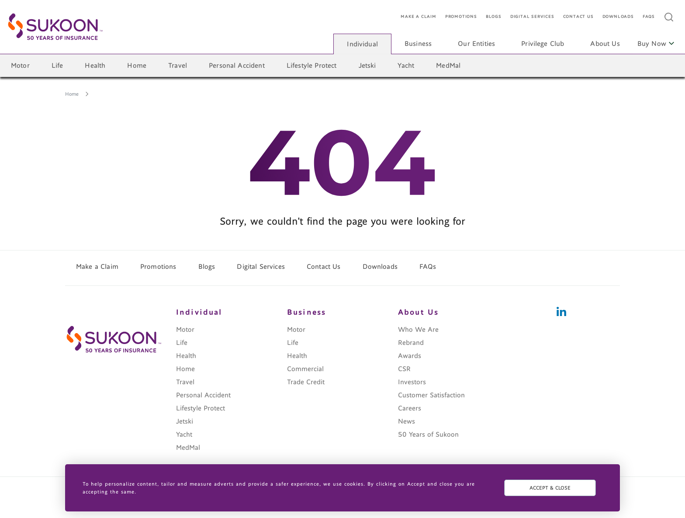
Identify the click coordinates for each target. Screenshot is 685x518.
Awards (409, 356)
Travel (177, 66)
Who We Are (418, 330)
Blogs (494, 17)
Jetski (367, 66)
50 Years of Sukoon (428, 435)
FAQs (649, 17)
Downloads (618, 17)
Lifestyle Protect (312, 66)
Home (136, 66)
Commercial (305, 369)
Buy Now (656, 43)
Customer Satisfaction (431, 395)
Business (418, 43)
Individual (362, 44)
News (406, 421)
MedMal (448, 66)
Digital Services (532, 17)
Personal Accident (237, 66)
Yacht (406, 66)
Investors (412, 382)
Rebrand (411, 343)
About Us (604, 43)
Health (95, 66)
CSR (404, 369)
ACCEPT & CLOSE (550, 488)
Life (57, 66)
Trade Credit (306, 382)
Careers (409, 408)
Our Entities (476, 43)
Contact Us (578, 17)
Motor (20, 66)
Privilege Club (542, 43)
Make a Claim (418, 17)
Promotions (461, 17)
